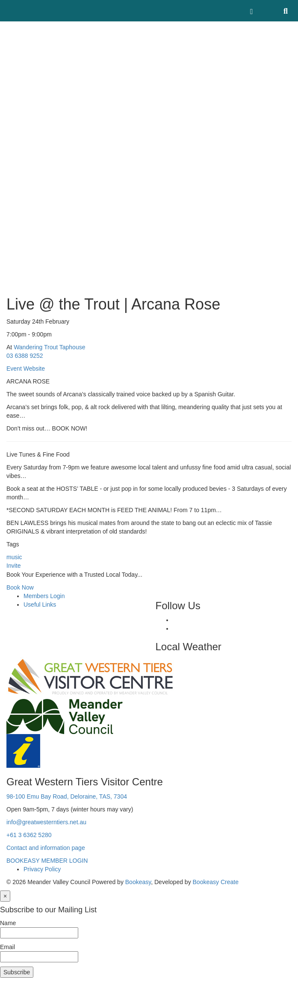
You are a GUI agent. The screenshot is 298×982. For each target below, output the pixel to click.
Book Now (20, 587)
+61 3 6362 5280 (29, 835)
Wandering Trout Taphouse (49, 347)
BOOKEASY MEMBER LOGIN (47, 860)
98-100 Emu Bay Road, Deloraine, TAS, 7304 (66, 796)
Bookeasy (138, 882)
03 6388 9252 (24, 355)
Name (8, 923)
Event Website (25, 368)
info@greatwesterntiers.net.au (46, 822)
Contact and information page (45, 847)
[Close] (5, 896)
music (14, 557)
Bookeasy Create (216, 882)
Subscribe (16, 972)
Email (7, 947)
